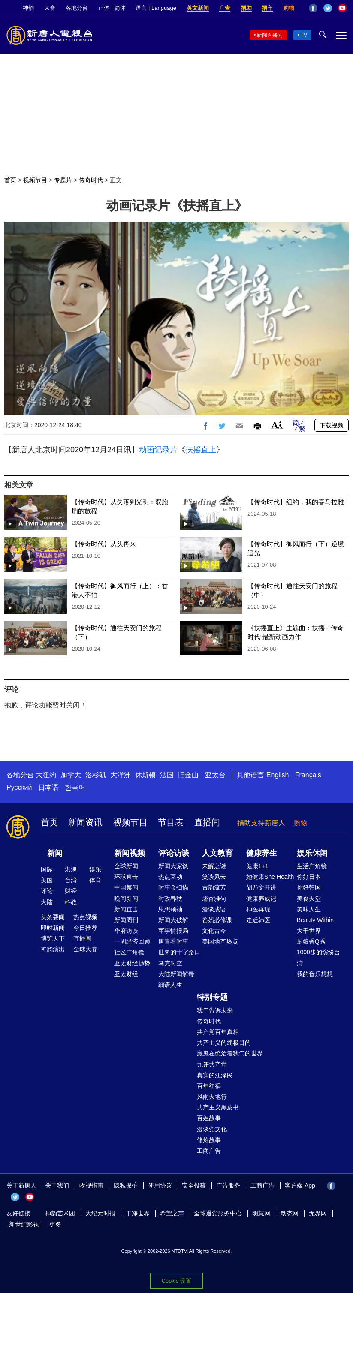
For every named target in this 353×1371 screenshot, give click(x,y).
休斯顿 (145, 775)
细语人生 (170, 984)
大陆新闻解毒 (176, 974)
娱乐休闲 (312, 853)
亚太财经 (126, 974)
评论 (47, 890)
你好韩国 (309, 887)
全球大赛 (85, 949)
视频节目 (35, 180)
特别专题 (212, 997)
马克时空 (170, 963)
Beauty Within (315, 920)
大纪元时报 (100, 1213)
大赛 (49, 8)
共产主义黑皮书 (218, 1107)
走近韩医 (258, 920)
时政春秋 (170, 898)
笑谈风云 (214, 876)
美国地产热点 (220, 941)
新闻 (55, 853)
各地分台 (77, 8)
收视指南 (91, 1185)
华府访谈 (126, 930)
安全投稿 (194, 1185)
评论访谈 (173, 853)
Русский (19, 787)
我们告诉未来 (215, 1010)
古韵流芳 (214, 887)
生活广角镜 (312, 866)
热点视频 (85, 917)
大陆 (47, 902)
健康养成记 (261, 898)
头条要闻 (53, 917)
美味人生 (309, 909)
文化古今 (214, 930)
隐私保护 (126, 1185)
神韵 (28, 8)
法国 (167, 775)
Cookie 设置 (176, 1281)
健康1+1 (257, 866)
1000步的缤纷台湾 (318, 957)
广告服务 (228, 1185)
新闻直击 (126, 909)
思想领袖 (170, 909)
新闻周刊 (126, 920)
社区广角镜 (129, 952)
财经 (71, 890)
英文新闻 (198, 8)
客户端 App (300, 1185)
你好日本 (309, 876)
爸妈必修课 (217, 920)
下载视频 (332, 425)
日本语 (48, 787)
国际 (47, 869)
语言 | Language (156, 8)
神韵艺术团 (60, 1213)
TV (304, 35)
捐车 (267, 8)
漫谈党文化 (212, 1129)
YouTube (342, 8)
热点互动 (170, 876)
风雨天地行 (212, 1096)
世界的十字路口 (179, 952)
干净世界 (138, 1213)
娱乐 (95, 869)
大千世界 (309, 930)
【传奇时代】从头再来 (104, 543)
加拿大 (70, 775)
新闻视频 (129, 853)
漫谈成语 (214, 909)
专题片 (63, 180)
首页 (10, 180)
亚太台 (215, 775)
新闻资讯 (85, 822)
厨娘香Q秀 (311, 941)
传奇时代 (91, 180)
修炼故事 (209, 1139)
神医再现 (258, 909)
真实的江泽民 (215, 1075)
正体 (103, 8)
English (277, 775)
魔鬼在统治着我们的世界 (230, 1053)
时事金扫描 (173, 887)
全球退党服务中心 (218, 1213)
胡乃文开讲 (261, 887)
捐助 (246, 8)
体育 (95, 880)
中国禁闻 (126, 887)
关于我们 (57, 1185)
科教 (71, 902)
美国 (47, 880)
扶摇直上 (200, 449)
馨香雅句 (214, 898)
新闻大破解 (173, 920)
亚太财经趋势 (132, 963)
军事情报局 (173, 930)
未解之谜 (214, 866)
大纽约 (46, 775)
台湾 (71, 880)
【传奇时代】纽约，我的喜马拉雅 (295, 501)
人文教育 (217, 853)
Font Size (277, 424)
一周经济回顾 (132, 941)
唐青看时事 (173, 941)
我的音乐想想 (315, 974)
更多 (55, 1224)
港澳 (71, 869)
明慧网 (261, 1213)
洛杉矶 (95, 775)
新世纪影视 (24, 1224)
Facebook (313, 8)
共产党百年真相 (218, 1031)
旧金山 (188, 775)
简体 (120, 8)
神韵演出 (53, 949)
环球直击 (126, 876)
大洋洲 (120, 775)
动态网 (290, 1213)
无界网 (318, 1213)
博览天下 (53, 938)
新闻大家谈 (173, 866)
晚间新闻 (126, 898)
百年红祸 (209, 1085)
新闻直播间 (270, 35)
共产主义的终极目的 (224, 1042)
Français (308, 775)
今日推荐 (85, 927)
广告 (224, 8)
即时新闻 (53, 927)
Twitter (327, 8)
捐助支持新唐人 (261, 823)
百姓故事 (209, 1118)
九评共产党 (212, 1064)
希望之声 (172, 1213)
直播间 (207, 822)
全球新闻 (126, 866)
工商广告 (209, 1150)
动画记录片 (158, 449)
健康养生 (261, 853)
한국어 (75, 787)
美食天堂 (309, 898)
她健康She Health (270, 876)
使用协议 (160, 1185)
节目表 (171, 822)
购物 (288, 8)
